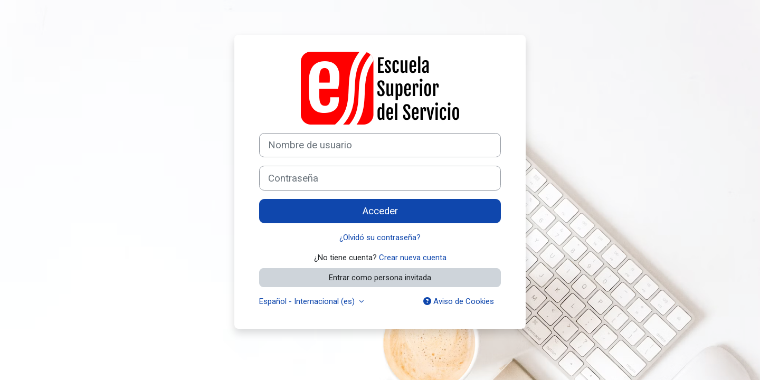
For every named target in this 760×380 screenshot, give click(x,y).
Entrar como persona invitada (380, 277)
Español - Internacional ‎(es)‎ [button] (308, 301)
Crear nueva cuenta (412, 257)
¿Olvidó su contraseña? (380, 237)
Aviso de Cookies (458, 301)
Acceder (380, 211)
